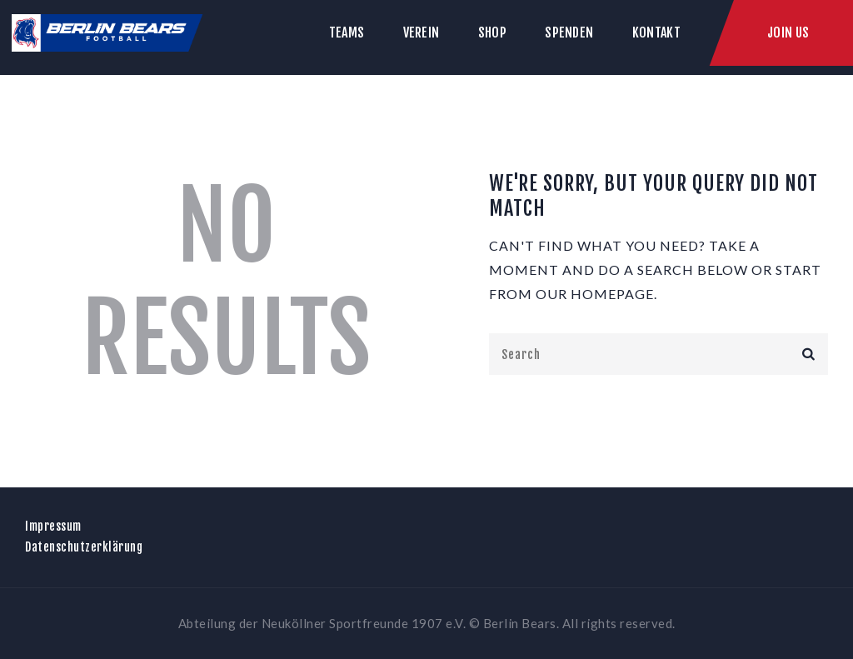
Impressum (53, 526)
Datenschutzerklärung (83, 547)
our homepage (595, 294)
